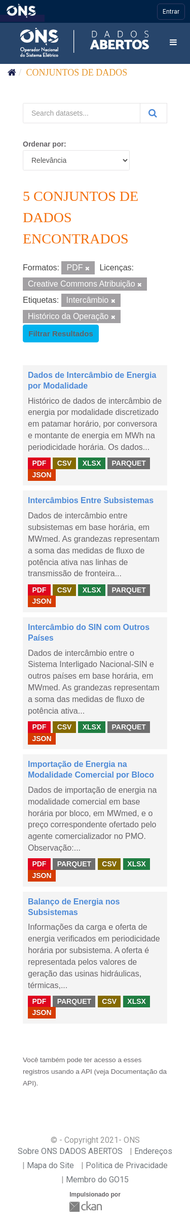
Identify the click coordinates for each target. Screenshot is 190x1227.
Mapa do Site (50, 1165)
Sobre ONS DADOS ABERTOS (70, 1151)
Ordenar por (43, 144)
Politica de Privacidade (127, 1165)
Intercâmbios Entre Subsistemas (91, 500)
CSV (64, 463)
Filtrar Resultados (60, 333)
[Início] (12, 72)
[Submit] (153, 113)
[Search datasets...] (81, 113)
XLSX (92, 463)
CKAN (86, 1206)
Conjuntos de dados (77, 72)
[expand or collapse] (173, 43)
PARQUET (128, 463)
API (86, 1071)
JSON (41, 475)
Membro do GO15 (97, 1179)
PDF (39, 463)
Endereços (153, 1151)
